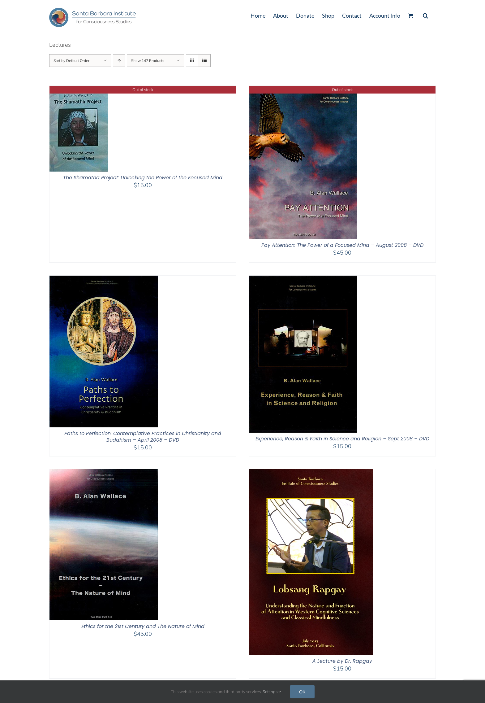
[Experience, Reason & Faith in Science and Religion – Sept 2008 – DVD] (303, 279)
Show (147, 60)
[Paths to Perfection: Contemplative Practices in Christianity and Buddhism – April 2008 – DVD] (103, 279)
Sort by (71, 60)
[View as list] (204, 61)
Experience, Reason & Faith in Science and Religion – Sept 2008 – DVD (342, 438)
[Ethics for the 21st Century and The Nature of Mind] (103, 473)
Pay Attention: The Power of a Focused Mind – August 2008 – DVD (342, 245)
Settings (272, 691)
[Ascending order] (119, 60)
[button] (425, 14)
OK (302, 691)
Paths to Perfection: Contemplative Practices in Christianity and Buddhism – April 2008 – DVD (142, 436)
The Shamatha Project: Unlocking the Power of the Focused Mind (142, 177)
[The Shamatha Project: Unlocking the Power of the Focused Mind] (78, 89)
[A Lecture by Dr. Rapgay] (311, 473)
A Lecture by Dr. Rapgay (342, 661)
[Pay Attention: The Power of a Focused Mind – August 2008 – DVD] (303, 89)
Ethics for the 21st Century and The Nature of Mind (142, 626)
